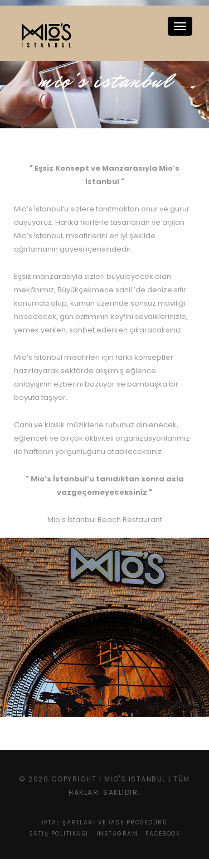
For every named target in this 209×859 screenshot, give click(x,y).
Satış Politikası (59, 834)
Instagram (117, 834)
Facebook (162, 834)
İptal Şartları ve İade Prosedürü (104, 823)
